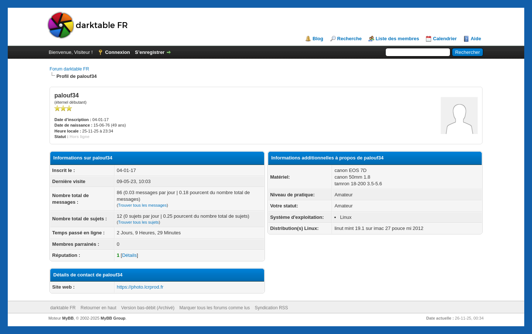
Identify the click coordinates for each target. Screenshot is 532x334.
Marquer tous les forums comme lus (215, 307)
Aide (476, 38)
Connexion (117, 52)
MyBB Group (112, 318)
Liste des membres (397, 38)
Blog (318, 38)
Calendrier (445, 38)
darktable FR (63, 307)
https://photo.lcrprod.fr (140, 287)
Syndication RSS (271, 307)
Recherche (349, 38)
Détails (129, 255)
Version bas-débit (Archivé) (147, 307)
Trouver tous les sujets (138, 222)
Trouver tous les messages (142, 205)
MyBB (68, 318)
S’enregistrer (149, 52)
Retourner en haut (98, 307)
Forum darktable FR (69, 69)
